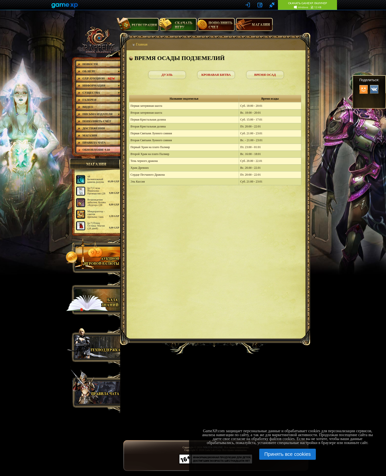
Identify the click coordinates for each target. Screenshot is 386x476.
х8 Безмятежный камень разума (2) (95, 180)
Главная (141, 44)
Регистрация (137, 26)
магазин (94, 164)
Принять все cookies (287, 454)
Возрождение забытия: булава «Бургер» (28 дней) (96, 203)
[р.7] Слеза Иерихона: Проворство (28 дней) (96, 192)
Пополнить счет (216, 26)
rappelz (98, 40)
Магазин (254, 26)
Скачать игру (178, 26)
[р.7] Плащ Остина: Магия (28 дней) (96, 225)
